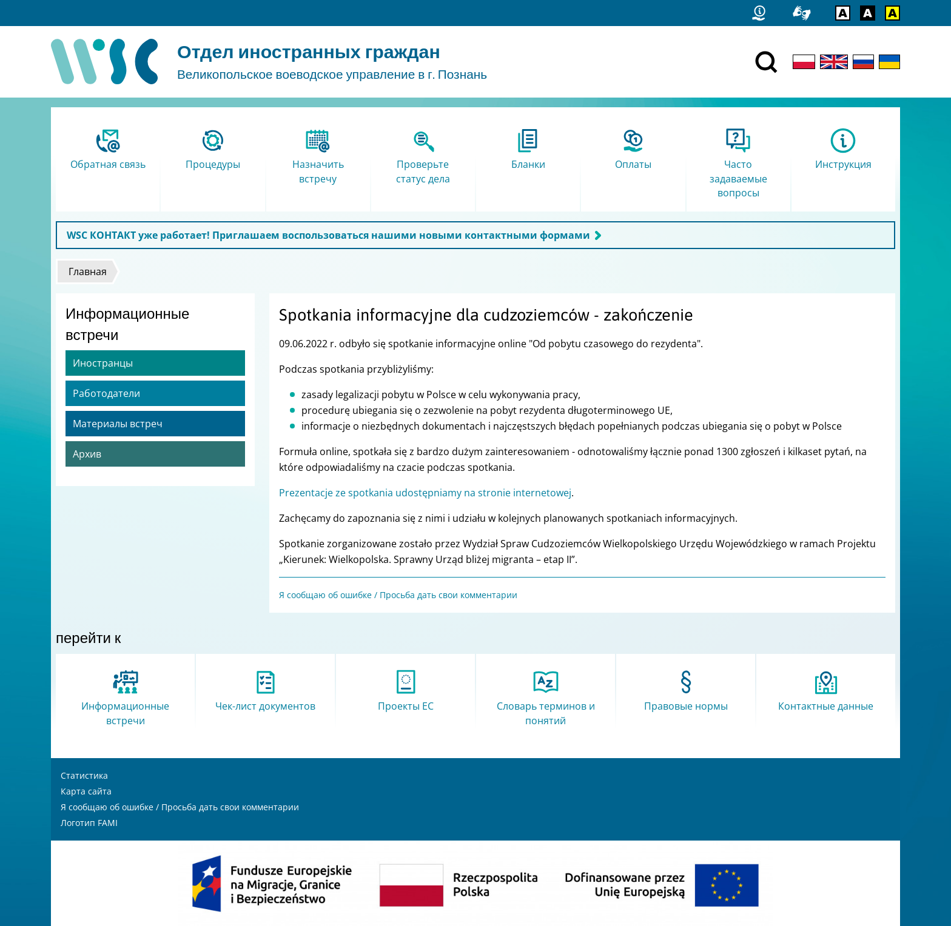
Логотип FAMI (89, 822)
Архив (87, 454)
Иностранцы (103, 363)
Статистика (84, 775)
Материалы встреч (118, 423)
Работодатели (106, 393)
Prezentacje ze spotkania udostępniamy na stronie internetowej (425, 492)
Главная (88, 271)
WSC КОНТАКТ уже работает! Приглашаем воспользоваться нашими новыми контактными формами (328, 235)
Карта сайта (86, 791)
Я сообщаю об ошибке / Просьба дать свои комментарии (398, 595)
